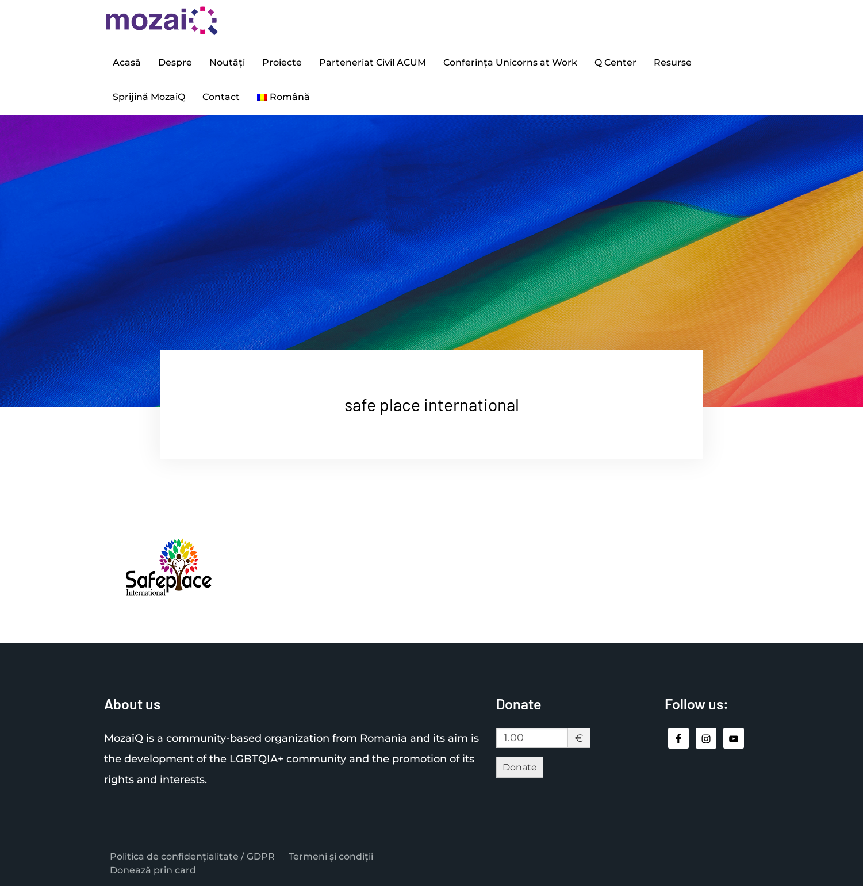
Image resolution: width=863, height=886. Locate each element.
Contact (221, 96)
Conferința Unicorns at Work (510, 62)
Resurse (673, 62)
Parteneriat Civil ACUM (372, 62)
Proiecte (282, 62)
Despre (175, 62)
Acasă (127, 62)
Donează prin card (153, 870)
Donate (520, 767)
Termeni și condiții (331, 856)
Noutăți (227, 62)
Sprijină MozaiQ (149, 96)
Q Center (615, 62)
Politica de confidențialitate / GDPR (192, 856)
